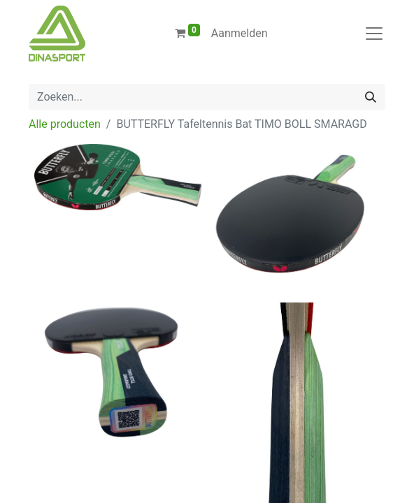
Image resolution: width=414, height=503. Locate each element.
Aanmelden (239, 33)
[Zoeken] (370, 97)
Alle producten (65, 124)
